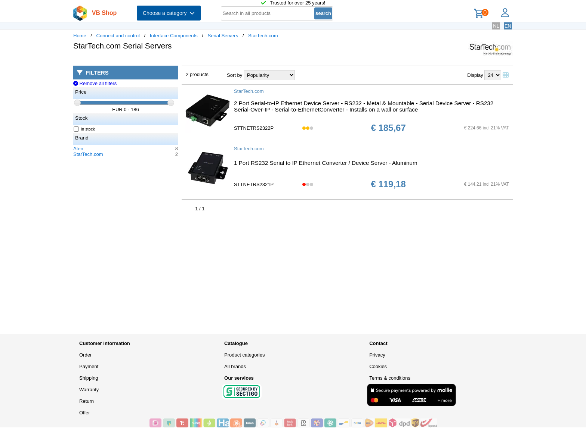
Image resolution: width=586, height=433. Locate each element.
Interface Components (174, 35)
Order (85, 355)
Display (475, 75)
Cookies (378, 366)
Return (86, 401)
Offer (84, 412)
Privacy (377, 355)
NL (496, 26)
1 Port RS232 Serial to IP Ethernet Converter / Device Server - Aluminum (325, 163)
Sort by (234, 75)
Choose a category (169, 13)
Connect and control (118, 35)
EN (508, 26)
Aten (78, 148)
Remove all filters (95, 83)
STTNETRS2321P (254, 184)
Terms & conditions (389, 378)
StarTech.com (263, 35)
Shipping (88, 378)
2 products (197, 74)
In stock (84, 129)
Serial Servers (223, 35)
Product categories (244, 355)
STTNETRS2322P (254, 128)
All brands (235, 366)
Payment (88, 366)
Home (79, 35)
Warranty (89, 389)
